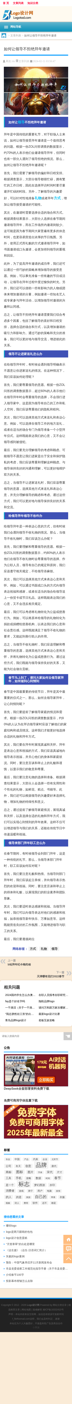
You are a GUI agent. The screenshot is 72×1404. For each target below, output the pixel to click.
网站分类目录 (60, 1305)
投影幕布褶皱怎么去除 (19, 1280)
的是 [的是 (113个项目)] (19, 1197)
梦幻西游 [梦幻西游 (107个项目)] (39, 1185)
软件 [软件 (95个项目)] (35, 1202)
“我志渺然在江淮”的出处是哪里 (21, 1013)
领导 (21, 122)
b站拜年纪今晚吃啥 (19, 964)
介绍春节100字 (15, 1274)
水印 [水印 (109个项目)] (52, 1185)
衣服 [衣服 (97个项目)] (62, 1197)
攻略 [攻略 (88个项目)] (28, 1178)
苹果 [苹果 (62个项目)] (53, 1197)
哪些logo (11, 1225)
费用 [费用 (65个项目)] (26, 1203)
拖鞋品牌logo (46, 1001)
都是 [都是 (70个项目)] (53, 1203)
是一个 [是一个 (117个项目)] (10, 1185)
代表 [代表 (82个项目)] (35, 1159)
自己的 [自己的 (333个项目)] (40, 1197)
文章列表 (18, 3)
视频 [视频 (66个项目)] (8, 1203)
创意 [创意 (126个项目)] (28, 1166)
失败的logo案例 (15, 1256)
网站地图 (26, 1309)
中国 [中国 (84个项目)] (17, 1159)
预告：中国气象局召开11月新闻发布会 (29, 1262)
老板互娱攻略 (47, 1020)
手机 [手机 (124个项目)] (19, 1178)
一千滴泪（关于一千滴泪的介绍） (21, 1007)
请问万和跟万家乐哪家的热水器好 (55, 1007)
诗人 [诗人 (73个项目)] (17, 1203)
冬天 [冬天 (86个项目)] (18, 1166)
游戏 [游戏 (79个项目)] (21, 1191)
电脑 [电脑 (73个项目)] (49, 1191)
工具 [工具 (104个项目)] (8, 1178)
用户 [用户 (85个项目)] (39, 1191)
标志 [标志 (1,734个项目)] (24, 1184)
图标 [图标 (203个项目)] (19, 1172)
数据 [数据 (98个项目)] (38, 1178)
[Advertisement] (36, 1368)
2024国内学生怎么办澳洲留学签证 (21, 994)
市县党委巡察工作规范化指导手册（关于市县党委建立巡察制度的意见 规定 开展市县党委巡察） (37, 1268)
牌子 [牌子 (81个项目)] (30, 1191)
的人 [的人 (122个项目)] (9, 1197)
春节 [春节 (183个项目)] (57, 1178)
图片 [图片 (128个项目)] (30, 1172)
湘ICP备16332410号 (53, 1309)
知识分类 (32, 3)
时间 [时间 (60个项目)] (48, 1178)
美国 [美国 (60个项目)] (28, 1197)
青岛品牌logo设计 (15, 1020)
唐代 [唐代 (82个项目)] (53, 1166)
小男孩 (36, 1327)
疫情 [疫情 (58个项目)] (58, 1191)
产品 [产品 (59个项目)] (26, 1159)
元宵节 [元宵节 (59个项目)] (55, 1159)
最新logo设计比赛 (49, 1013)
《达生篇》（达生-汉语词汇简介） (26, 1250)
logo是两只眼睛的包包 (19, 1231)
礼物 (38, 198)
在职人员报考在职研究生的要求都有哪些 (55, 994)
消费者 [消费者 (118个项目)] (10, 1190)
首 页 (6, 3)
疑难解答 (37, 1309)
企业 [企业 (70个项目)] (45, 1159)
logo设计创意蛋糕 (16, 1237)
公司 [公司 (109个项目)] (8, 1166)
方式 (57, 198)
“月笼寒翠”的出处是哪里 (20, 1244)
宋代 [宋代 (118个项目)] (50, 1172)
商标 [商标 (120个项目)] (9, 1172)
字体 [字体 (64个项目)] (40, 1172)
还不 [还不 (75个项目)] (44, 1203)
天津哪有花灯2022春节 (50, 976)
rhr (13, 61)
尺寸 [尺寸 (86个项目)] (59, 1172)
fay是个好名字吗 (15, 1001)
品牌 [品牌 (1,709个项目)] (41, 1165)
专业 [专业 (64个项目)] (8, 1159)
